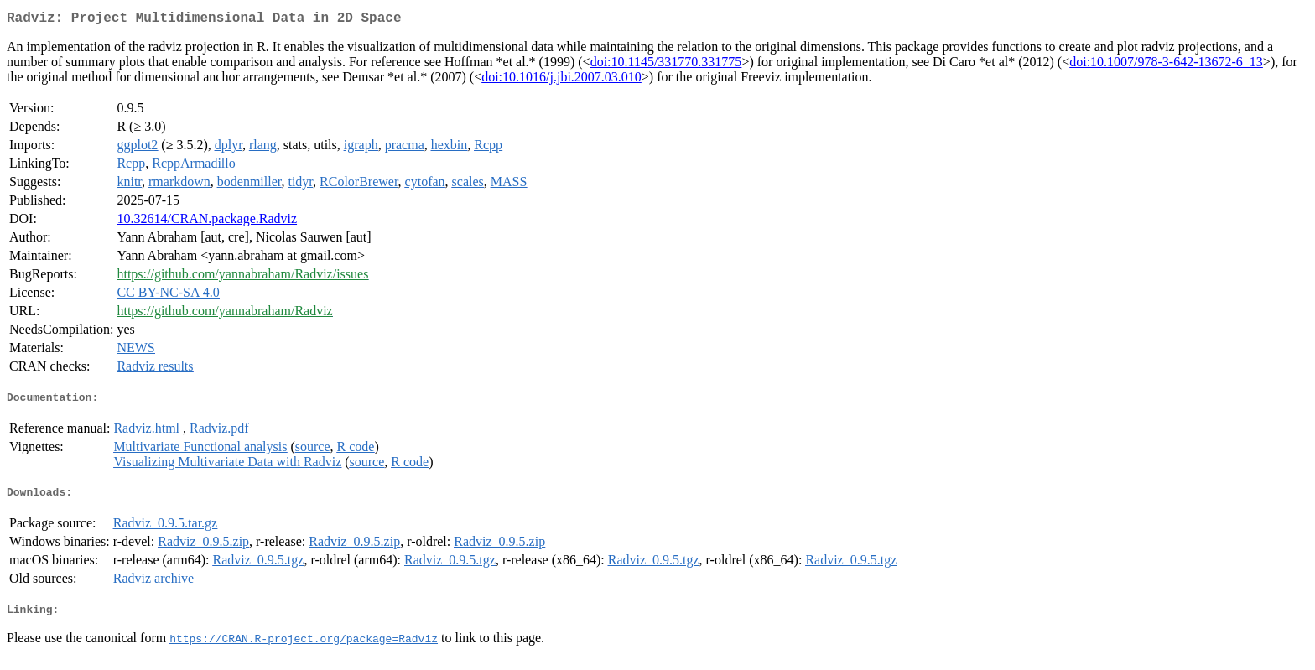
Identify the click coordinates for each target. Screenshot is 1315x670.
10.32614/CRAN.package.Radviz (207, 222)
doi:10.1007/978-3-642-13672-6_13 (1166, 65)
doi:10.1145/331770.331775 (666, 65)
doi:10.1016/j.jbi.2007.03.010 (561, 80)
